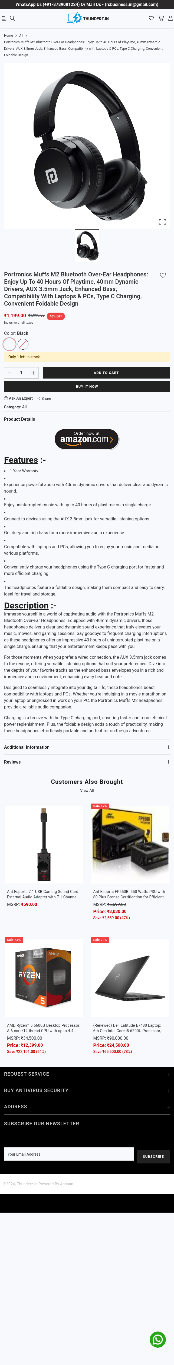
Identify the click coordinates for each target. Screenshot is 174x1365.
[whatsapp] (158, 1339)
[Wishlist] (151, 18)
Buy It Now (87, 386)
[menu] (5, 20)
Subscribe (152, 1157)
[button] (87, 146)
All (24, 407)
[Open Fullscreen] (162, 222)
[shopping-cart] (161, 18)
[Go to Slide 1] (87, 245)
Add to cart (106, 373)
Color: (16, 333)
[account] (170, 18)
